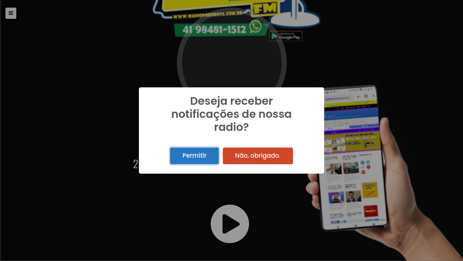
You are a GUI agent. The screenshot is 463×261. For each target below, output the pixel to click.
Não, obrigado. (258, 155)
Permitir (194, 155)
